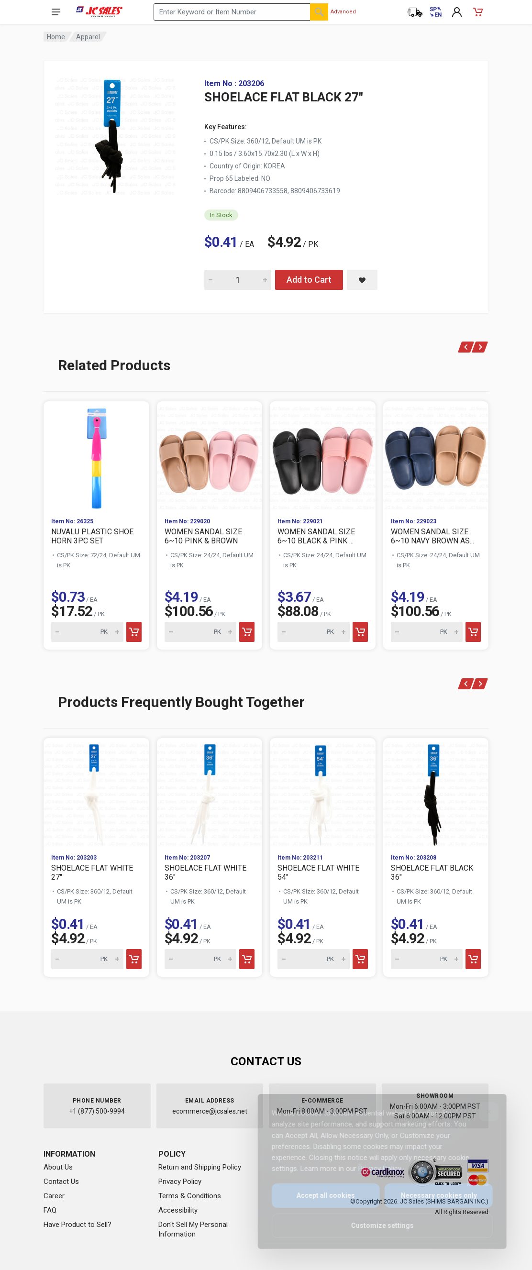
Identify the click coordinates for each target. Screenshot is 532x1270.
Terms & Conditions (189, 1196)
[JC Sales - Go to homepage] (99, 12)
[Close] (482, 1111)
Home (56, 37)
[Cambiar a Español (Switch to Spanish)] (435, 12)
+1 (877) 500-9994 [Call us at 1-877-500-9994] (97, 1111)
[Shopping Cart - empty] (477, 12)
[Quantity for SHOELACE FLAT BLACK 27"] (237, 280)
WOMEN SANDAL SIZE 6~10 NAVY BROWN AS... (432, 536)
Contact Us (61, 1181)
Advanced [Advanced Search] (343, 12)
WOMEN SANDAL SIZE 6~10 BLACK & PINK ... (316, 536)
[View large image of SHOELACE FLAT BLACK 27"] (115, 134)
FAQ (50, 1210)
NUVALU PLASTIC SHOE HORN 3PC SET (92, 536)
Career (54, 1196)
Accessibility (178, 1210)
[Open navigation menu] (56, 12)
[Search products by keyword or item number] (241, 12)
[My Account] (456, 12)
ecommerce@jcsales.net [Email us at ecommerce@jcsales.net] (209, 1111)
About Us (58, 1167)
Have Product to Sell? (77, 1224)
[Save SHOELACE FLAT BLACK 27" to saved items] (362, 280)
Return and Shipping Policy (199, 1167)
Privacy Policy (179, 1181)
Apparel (88, 37)
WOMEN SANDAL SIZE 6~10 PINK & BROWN (203, 536)
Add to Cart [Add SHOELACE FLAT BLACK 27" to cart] (309, 280)
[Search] (319, 12)
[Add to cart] (134, 632)
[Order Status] (414, 12)
